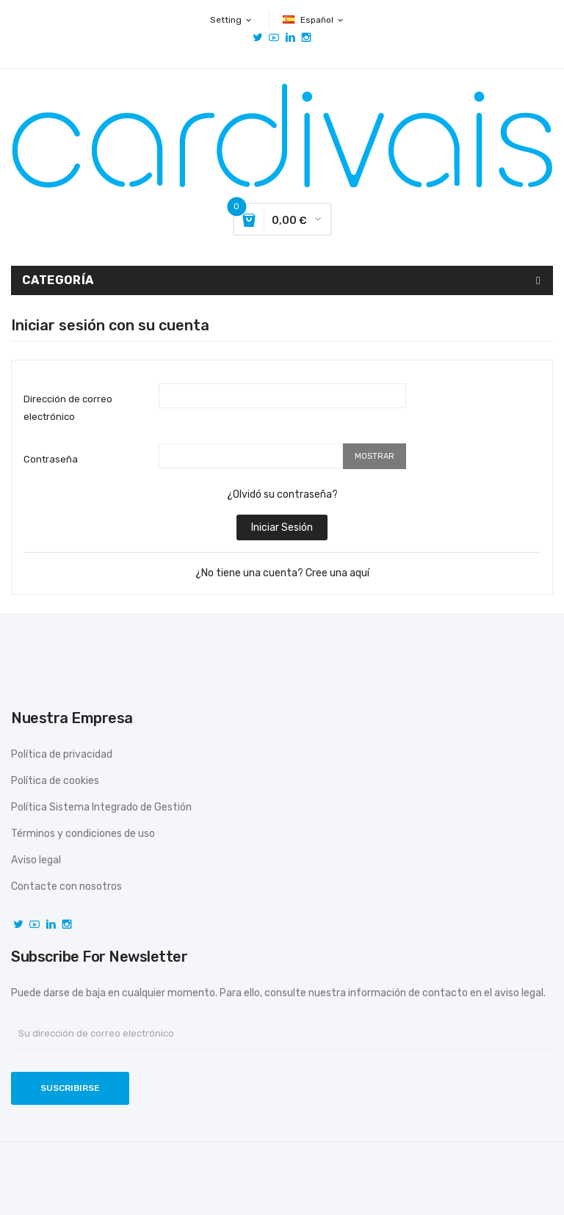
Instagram (306, 37)
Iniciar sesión (282, 527)
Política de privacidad (61, 754)
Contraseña (51, 459)
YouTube (274, 37)
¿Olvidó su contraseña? (282, 494)
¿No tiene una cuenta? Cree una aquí (282, 573)
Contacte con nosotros (66, 886)
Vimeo (290, 37)
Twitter (257, 37)
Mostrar (374, 456)
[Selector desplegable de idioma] (314, 20)
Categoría (58, 280)
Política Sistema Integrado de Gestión (101, 807)
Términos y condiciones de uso (83, 833)
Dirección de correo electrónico (68, 407)
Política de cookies (55, 781)
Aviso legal (36, 860)
